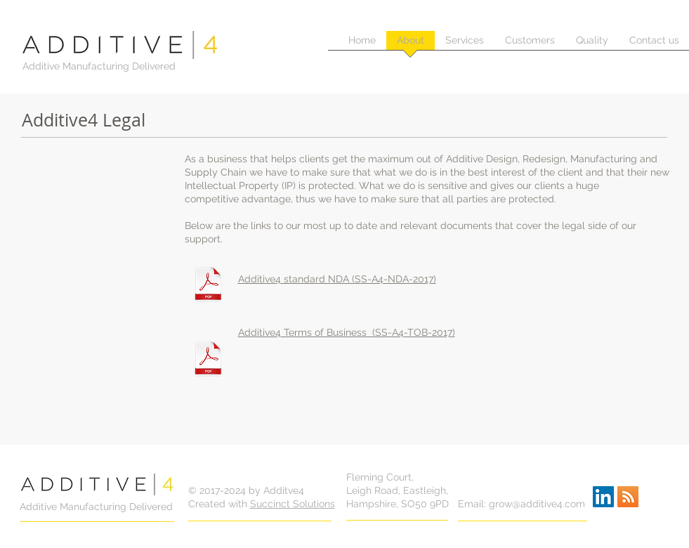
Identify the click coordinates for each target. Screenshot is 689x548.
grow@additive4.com (537, 503)
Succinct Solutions (292, 503)
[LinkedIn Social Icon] (603, 496)
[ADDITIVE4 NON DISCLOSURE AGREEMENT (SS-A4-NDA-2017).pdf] (208, 285)
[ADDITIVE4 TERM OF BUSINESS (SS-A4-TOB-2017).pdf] (208, 360)
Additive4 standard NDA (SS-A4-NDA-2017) (337, 279)
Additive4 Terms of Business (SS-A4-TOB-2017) (346, 332)
